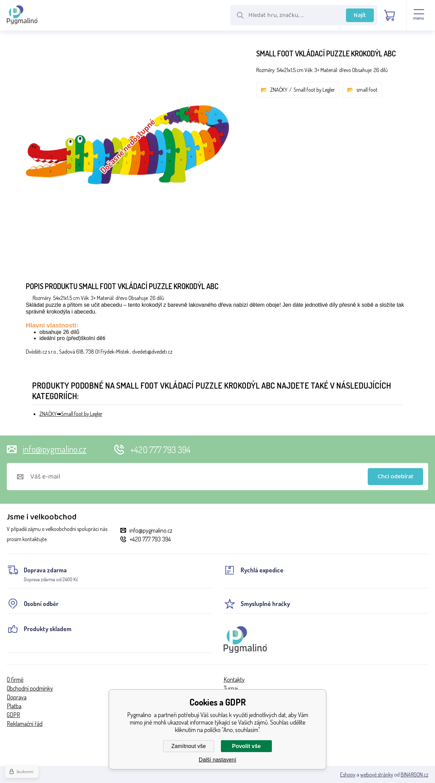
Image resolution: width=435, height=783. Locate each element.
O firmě (15, 679)
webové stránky (376, 774)
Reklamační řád (24, 723)
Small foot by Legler (314, 89)
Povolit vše (246, 746)
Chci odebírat (396, 476)
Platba (14, 706)
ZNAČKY (279, 89)
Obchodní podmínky (30, 688)
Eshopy (347, 774)
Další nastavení (217, 760)
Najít (360, 15)
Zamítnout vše (188, 746)
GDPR (13, 714)
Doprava (17, 697)
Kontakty (234, 679)
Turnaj (231, 688)
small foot (367, 89)
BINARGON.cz (414, 774)
